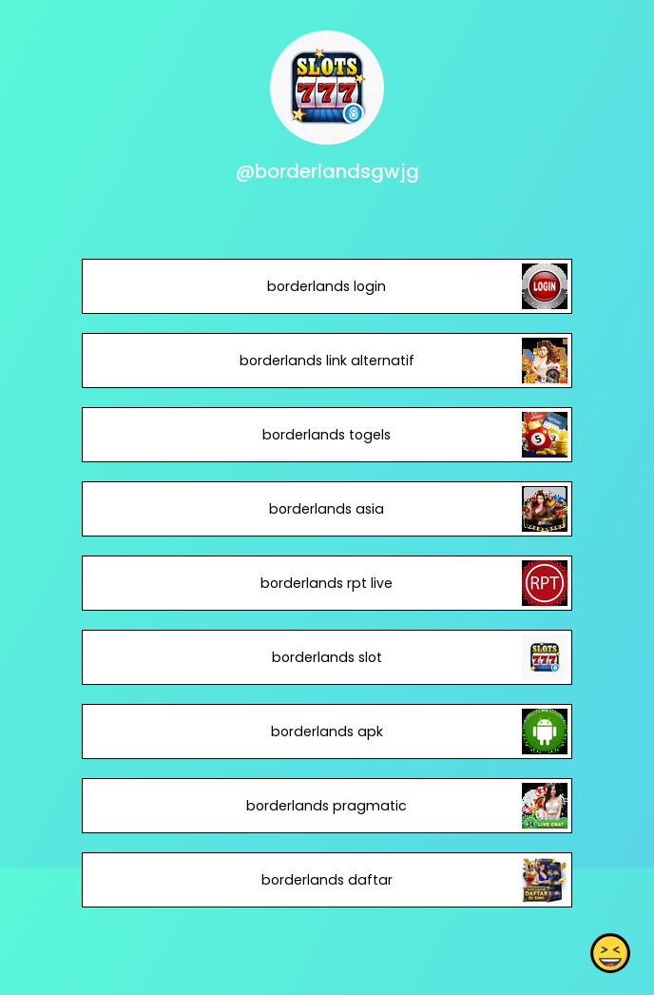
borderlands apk (327, 731)
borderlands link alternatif (327, 360)
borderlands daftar (327, 879)
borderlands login (326, 286)
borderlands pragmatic (326, 805)
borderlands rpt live (326, 583)
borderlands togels (326, 434)
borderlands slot (327, 657)
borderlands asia (326, 508)
